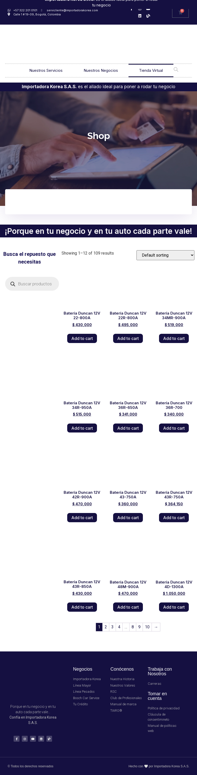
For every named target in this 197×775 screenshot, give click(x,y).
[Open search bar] (176, 69)
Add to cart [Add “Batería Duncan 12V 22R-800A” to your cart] (128, 338)
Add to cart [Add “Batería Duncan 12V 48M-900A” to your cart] (128, 607)
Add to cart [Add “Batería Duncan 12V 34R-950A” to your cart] (82, 428)
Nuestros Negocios (101, 70)
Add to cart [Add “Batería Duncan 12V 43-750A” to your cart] (128, 517)
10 (147, 627)
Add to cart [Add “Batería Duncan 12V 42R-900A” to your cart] (82, 517)
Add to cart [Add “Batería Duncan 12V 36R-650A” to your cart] (128, 428)
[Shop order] (165, 255)
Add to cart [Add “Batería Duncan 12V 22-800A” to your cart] (82, 338)
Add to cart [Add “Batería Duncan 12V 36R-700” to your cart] (174, 428)
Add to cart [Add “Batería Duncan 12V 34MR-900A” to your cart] (174, 338)
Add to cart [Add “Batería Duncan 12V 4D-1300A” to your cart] (174, 607)
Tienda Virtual (151, 70)
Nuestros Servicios (46, 70)
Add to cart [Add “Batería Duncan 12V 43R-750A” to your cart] (174, 517)
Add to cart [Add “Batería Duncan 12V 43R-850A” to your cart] (82, 607)
